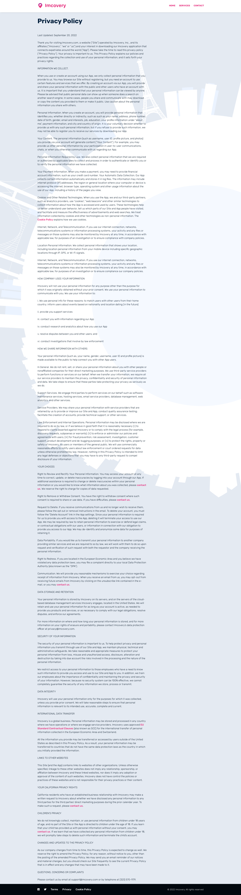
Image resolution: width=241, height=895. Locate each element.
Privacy (66, 889)
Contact (199, 5)
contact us (123, 499)
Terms (54, 889)
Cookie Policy (45, 219)
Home (172, 5)
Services (184, 5)
